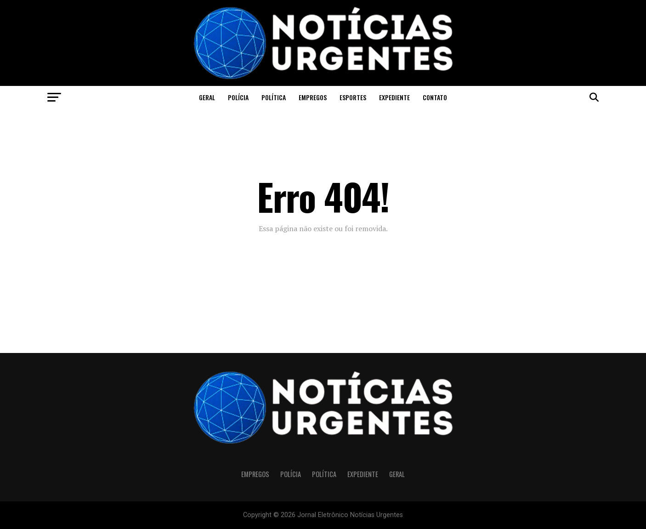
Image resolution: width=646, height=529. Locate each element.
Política (273, 97)
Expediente (394, 97)
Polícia (238, 97)
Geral (207, 97)
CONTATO (435, 97)
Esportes (353, 97)
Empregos (313, 97)
